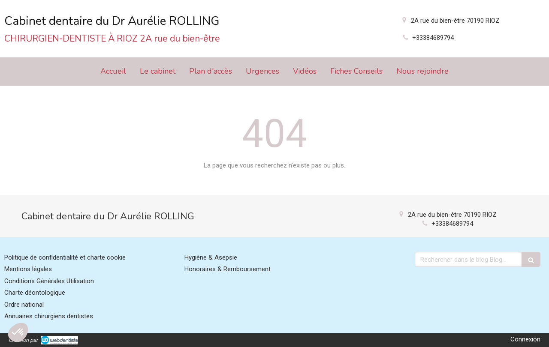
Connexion (525, 339)
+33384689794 (433, 38)
